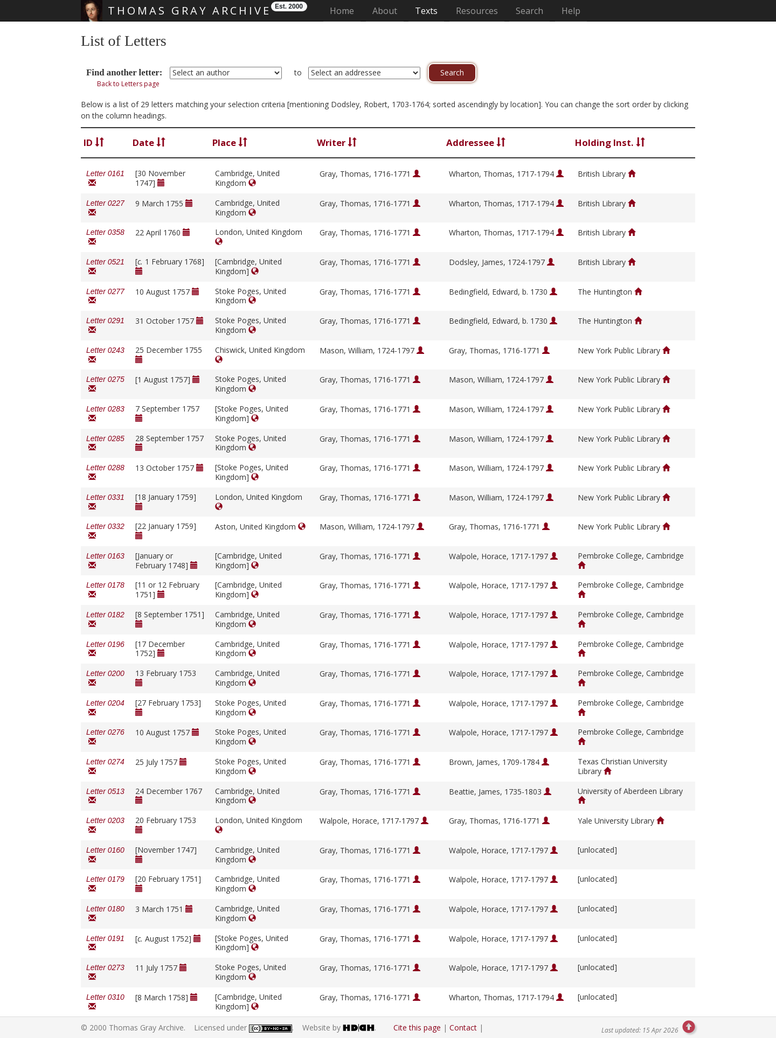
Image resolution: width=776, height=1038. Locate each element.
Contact (463, 1027)
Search (529, 11)
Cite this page (417, 1027)
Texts (426, 11)
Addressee (475, 142)
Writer (337, 142)
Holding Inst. (610, 142)
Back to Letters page (128, 83)
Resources (477, 11)
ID (94, 142)
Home (345, 10)
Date (149, 142)
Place (229, 142)
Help (571, 11)
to (298, 72)
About (384, 11)
